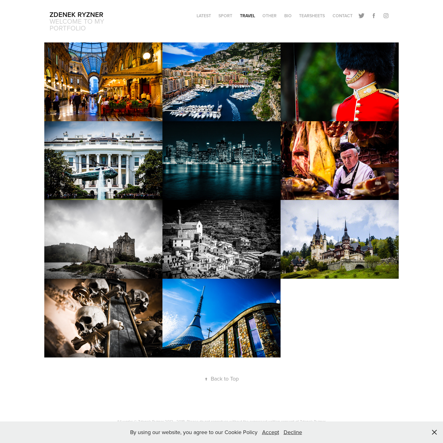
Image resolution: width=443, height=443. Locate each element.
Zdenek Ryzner (76, 14)
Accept (270, 432)
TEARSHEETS (312, 16)
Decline (293, 432)
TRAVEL (247, 16)
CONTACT (343, 16)
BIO (288, 16)
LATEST (204, 16)
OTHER (269, 16)
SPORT (225, 16)
